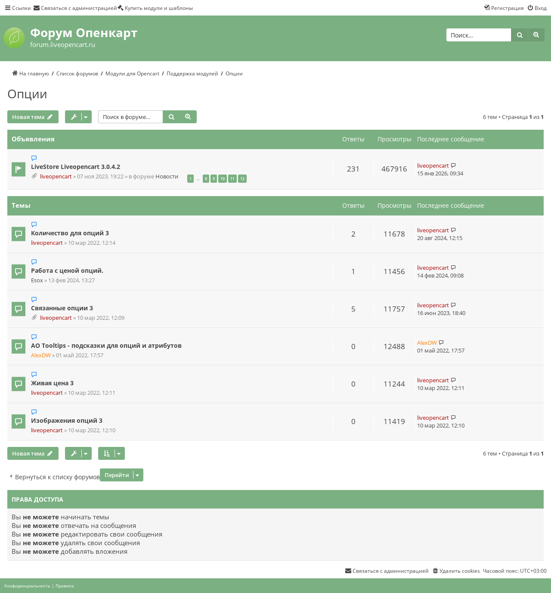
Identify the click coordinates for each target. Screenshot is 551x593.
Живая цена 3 (52, 383)
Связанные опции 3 (62, 308)
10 (222, 178)
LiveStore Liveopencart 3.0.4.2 (75, 166)
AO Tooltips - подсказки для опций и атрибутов (106, 345)
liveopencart (56, 176)
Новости (166, 176)
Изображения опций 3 (66, 420)
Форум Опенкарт (83, 32)
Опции (27, 93)
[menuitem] (75, 7)
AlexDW (41, 355)
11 (232, 178)
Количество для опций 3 (70, 233)
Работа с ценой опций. (67, 270)
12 (242, 178)
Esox (37, 280)
